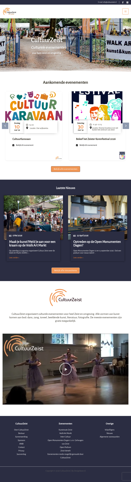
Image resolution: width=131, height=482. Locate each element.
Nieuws (110, 433)
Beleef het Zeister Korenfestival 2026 (96, 141)
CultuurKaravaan (21, 141)
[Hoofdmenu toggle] (125, 13)
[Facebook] (123, 2)
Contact (21, 447)
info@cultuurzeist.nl (110, 2)
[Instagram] (127, 2)
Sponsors (21, 440)
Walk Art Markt (65, 433)
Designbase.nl (80, 471)
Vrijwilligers (109, 430)
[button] (5, 128)
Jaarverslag (21, 454)
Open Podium (65, 447)
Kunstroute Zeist (65, 430)
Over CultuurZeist (21, 430)
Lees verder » (14, 260)
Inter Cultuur (65, 437)
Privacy (21, 451)
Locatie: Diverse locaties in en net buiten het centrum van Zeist (105, 131)
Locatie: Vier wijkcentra (39, 131)
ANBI (21, 444)
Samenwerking (21, 437)
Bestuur (21, 433)
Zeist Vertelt (65, 451)
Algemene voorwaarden (109, 437)
